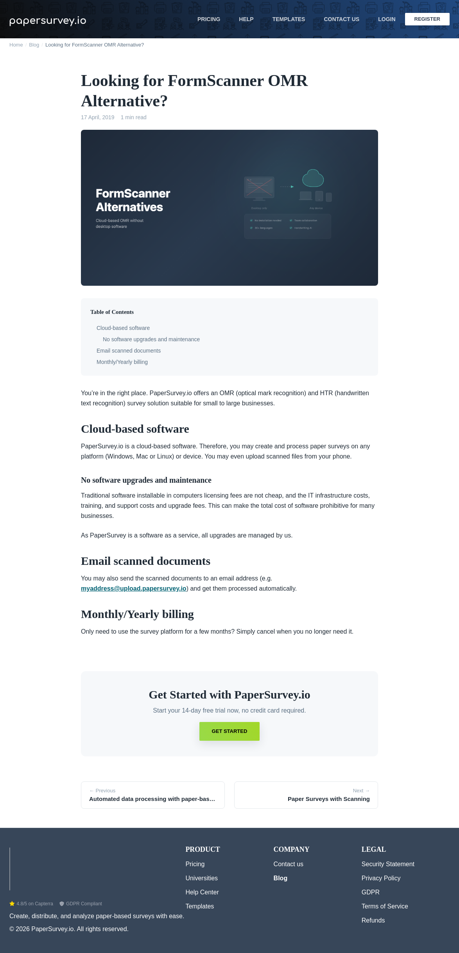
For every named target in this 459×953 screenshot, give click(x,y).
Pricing (208, 19)
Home (16, 45)
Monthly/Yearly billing (122, 362)
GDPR (371, 892)
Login (386, 19)
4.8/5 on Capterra (31, 903)
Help (246, 19)
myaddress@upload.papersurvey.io (133, 588)
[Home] (9, 867)
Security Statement (388, 864)
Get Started (229, 731)
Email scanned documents (129, 351)
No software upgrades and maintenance (151, 339)
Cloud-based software (123, 328)
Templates (289, 19)
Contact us (288, 864)
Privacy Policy (381, 878)
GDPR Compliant (80, 903)
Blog (34, 45)
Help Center (202, 892)
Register (427, 19)
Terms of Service (385, 906)
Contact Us (341, 19)
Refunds (373, 920)
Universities (201, 878)
